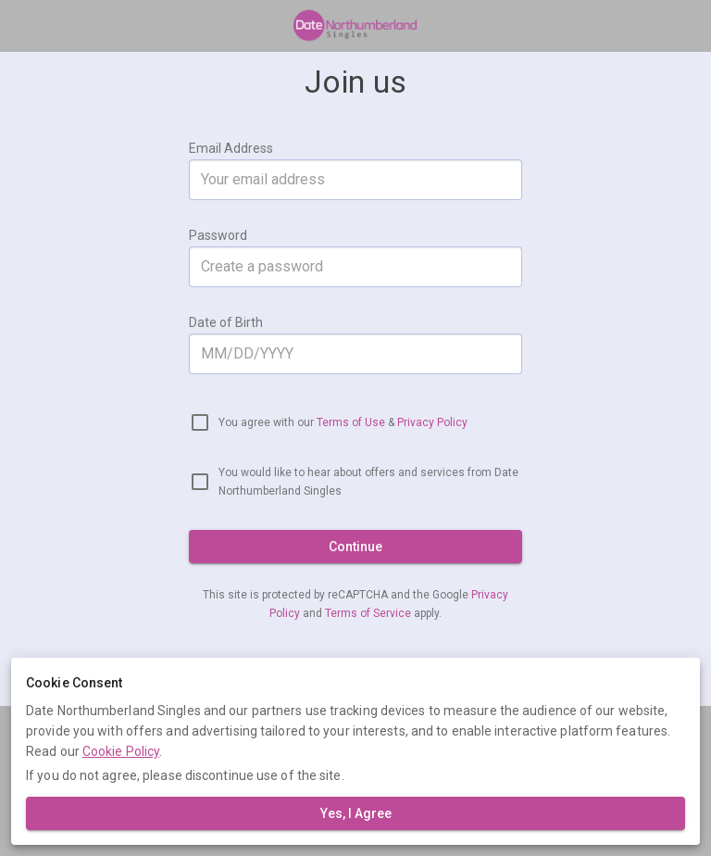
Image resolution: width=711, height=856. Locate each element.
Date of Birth (226, 322)
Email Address (231, 148)
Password (218, 235)
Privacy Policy (432, 422)
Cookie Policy (120, 751)
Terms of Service (369, 613)
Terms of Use (351, 422)
